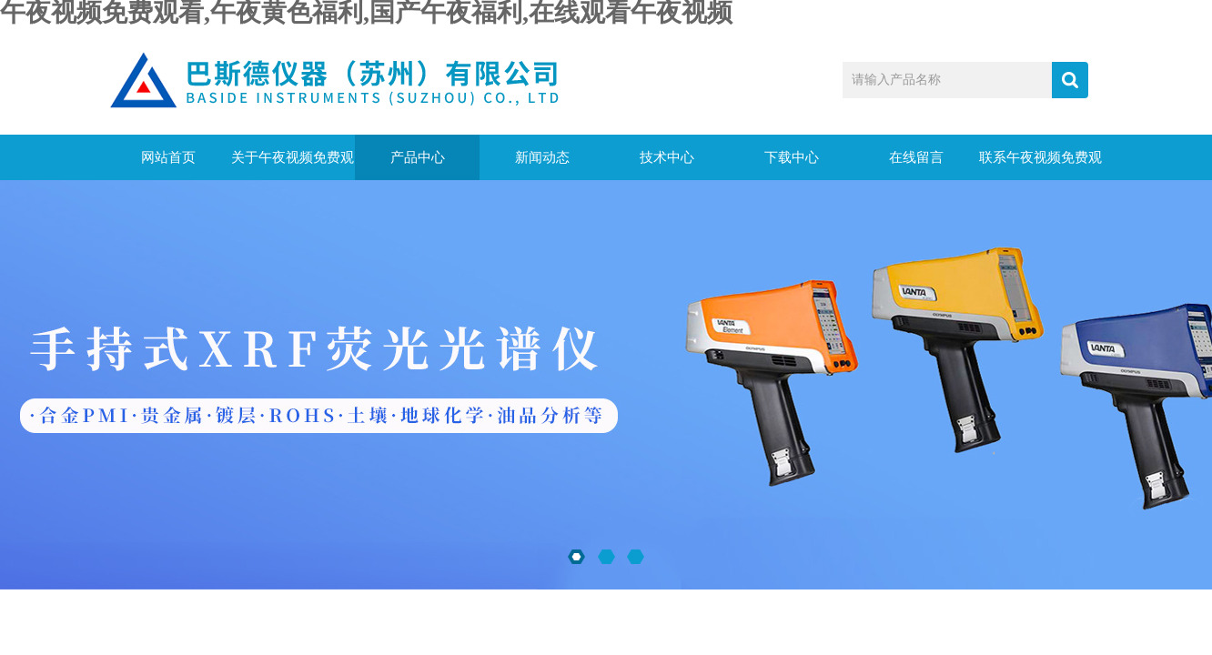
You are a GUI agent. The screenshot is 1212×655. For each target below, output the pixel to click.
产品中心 (417, 157)
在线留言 (916, 157)
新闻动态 (542, 157)
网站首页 (168, 157)
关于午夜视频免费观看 (292, 165)
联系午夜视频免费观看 (1040, 165)
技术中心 (667, 157)
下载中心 (791, 157)
